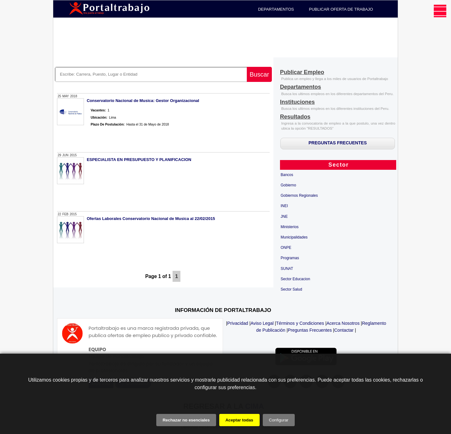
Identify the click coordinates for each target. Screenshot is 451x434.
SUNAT (287, 268)
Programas (290, 258)
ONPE (286, 247)
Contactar (344, 330)
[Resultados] (295, 117)
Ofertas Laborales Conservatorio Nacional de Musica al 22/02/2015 (151, 218)
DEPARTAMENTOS (276, 9)
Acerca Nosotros (343, 323)
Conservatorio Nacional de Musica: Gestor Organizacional (143, 100)
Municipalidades (294, 237)
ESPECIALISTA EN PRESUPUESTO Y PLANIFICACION (139, 159)
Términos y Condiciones (300, 323)
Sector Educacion (295, 279)
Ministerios (289, 227)
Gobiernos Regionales (299, 195)
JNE (284, 216)
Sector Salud (291, 289)
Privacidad (237, 323)
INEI (284, 206)
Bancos (287, 175)
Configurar (278, 420)
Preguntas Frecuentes (310, 330)
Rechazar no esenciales (186, 420)
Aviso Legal (262, 323)
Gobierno (288, 185)
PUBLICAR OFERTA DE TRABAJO (341, 9)
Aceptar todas (239, 420)
